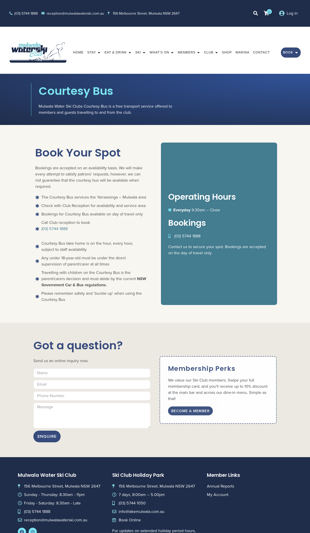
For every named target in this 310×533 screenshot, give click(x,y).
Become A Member (190, 411)
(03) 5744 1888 (54, 229)
